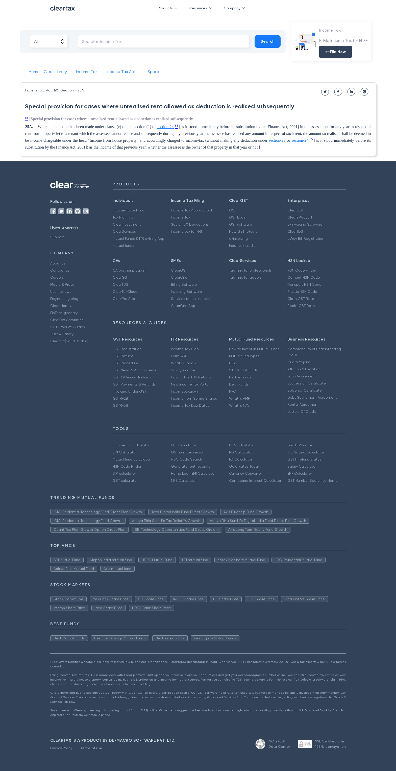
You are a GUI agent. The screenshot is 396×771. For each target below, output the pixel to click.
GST (232, 210)
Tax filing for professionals (250, 270)
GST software (240, 224)
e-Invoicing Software (305, 224)
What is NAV (239, 405)
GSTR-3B (120, 405)
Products (168, 8)
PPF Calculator (183, 445)
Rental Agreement (303, 404)
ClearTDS (295, 231)
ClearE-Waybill (299, 217)
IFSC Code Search (186, 459)
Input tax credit (242, 246)
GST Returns (123, 356)
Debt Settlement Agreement (312, 397)
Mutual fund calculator (131, 459)
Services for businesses (190, 299)
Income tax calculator (131, 445)
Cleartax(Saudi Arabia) (69, 341)
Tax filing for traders (245, 277)
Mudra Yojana (298, 362)
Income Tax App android (191, 210)
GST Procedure (125, 363)
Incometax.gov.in (185, 391)
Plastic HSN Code (302, 292)
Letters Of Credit (301, 411)
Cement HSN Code (303, 277)
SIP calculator (124, 473)
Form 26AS (180, 356)
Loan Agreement (301, 376)
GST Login (237, 217)
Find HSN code (299, 445)
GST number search (187, 452)
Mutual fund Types (244, 356)
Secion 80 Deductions (190, 224)
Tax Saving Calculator (305, 452)
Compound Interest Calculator (255, 480)
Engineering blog (64, 299)
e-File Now (335, 51)
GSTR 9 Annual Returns (132, 377)
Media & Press (62, 284)
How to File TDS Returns (191, 377)
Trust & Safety (61, 334)
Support (57, 237)
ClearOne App (183, 306)
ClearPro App (124, 299)
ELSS (233, 363)
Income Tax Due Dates (190, 405)
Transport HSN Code (304, 284)
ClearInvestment (127, 224)
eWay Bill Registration (305, 238)
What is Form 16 (184, 363)
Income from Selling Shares (194, 398)
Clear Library (60, 306)
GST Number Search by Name (312, 480)
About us (57, 263)
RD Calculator (241, 452)
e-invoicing (238, 238)
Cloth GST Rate (300, 299)
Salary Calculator (301, 466)
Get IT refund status (304, 459)
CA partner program (129, 270)
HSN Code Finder (301, 270)
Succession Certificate (306, 383)
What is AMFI (240, 398)
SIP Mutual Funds (243, 370)
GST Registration (127, 349)
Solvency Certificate (304, 390)
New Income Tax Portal (190, 384)
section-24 (165, 127)
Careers (57, 277)
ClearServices (124, 231)
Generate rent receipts (190, 466)
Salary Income (183, 370)
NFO (232, 391)
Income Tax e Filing (128, 210)
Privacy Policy (61, 748)
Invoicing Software (186, 292)
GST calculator (125, 480)
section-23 (277, 140)
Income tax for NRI (186, 231)
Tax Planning (123, 217)
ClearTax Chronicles (67, 320)
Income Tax (180, 217)
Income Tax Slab (185, 349)
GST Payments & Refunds (134, 384)
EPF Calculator (299, 473)
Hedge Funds (240, 377)
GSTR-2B (120, 398)
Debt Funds (239, 384)
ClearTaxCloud (125, 292)
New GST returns (243, 231)
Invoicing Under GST (129, 391)
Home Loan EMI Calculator (193, 473)
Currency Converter (245, 473)
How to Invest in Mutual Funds (254, 349)
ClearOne (179, 277)
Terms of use (91, 748)
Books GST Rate (301, 306)
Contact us (59, 270)
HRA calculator (241, 445)
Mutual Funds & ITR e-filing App (138, 238)
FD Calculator (240, 459)
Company (235, 8)
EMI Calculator (125, 452)
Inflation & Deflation (303, 369)
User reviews (60, 292)
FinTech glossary (64, 313)
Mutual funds (123, 246)
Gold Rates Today (244, 466)
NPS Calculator (183, 480)
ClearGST (295, 210)
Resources (201, 8)
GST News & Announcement (136, 370)
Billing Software (184, 284)
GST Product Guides (67, 327)
